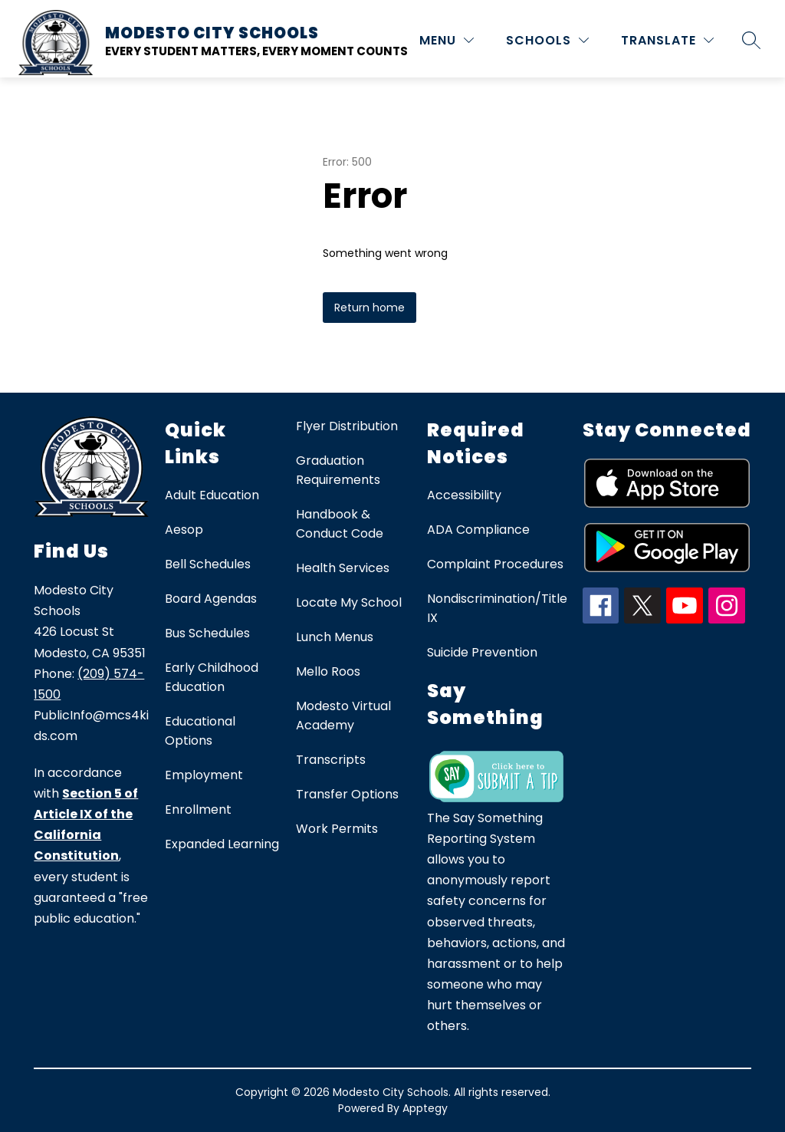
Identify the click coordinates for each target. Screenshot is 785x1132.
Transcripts (331, 759)
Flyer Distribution (347, 426)
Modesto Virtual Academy (343, 715)
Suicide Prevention (482, 652)
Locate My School (349, 602)
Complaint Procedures (495, 564)
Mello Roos (328, 671)
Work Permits (337, 828)
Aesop (184, 529)
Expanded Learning (222, 844)
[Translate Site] (667, 40)
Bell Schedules (208, 564)
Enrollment (198, 809)
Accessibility (464, 495)
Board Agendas (211, 598)
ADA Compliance (478, 529)
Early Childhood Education (211, 677)
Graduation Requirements (338, 470)
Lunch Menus (334, 637)
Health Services (342, 568)
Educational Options (200, 730)
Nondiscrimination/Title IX (497, 608)
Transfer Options (347, 794)
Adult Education (212, 495)
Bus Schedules (207, 633)
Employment (204, 775)
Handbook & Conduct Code (339, 523)
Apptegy (425, 1108)
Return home (369, 307)
